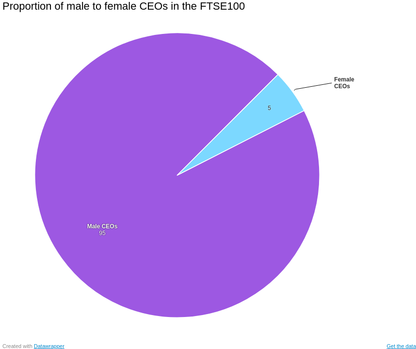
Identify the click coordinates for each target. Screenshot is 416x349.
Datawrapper (49, 346)
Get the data (401, 346)
